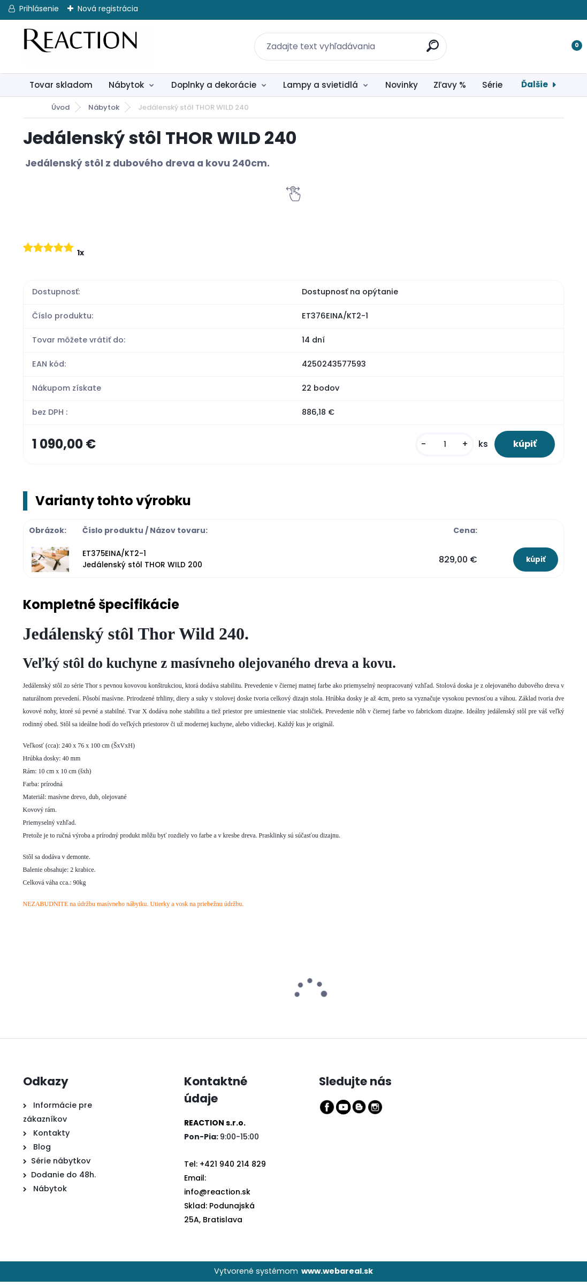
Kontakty (51, 1137)
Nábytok (126, 84)
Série (492, 84)
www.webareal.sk (337, 1275)
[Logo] (88, 46)
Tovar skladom (61, 84)
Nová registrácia (108, 8)
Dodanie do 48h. (63, 1179)
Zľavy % (449, 84)
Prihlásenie (39, 8)
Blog (41, 1151)
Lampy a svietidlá (320, 84)
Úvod (60, 107)
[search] (427, 39)
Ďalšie (534, 84)
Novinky (401, 84)
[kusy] (437, 447)
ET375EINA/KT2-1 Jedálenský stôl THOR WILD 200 (142, 563)
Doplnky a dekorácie (213, 84)
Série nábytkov (60, 1165)
